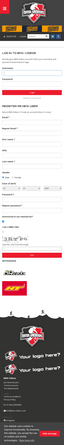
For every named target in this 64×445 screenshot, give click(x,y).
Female (17, 177)
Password (7, 194)
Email (5, 117)
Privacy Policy (10, 399)
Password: (7, 79)
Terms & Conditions (12, 396)
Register (11, 36)
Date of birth (9, 183)
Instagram (9, 420)
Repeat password (11, 205)
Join (32, 255)
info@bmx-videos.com (15, 410)
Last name (7, 161)
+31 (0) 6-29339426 (12, 404)
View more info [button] (26, 440)
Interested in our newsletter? (17, 216)
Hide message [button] (50, 433)
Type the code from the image (15, 244)
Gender (6, 172)
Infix (4, 150)
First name (7, 139)
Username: (7, 68)
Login (23, 36)
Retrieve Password (32, 98)
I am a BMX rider (10, 227)
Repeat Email (9, 128)
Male (7, 177)
